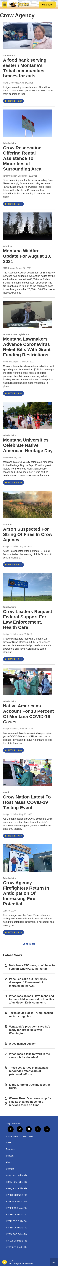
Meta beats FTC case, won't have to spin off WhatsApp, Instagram (32, 967)
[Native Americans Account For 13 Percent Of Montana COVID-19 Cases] (27, 681)
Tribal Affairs (9, 143)
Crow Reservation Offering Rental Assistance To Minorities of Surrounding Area (22, 158)
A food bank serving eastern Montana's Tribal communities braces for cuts (24, 67)
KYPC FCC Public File (16, 1201)
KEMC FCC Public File (16, 1175)
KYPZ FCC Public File (16, 1247)
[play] (4, 1262)
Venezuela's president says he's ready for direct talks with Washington (29, 1030)
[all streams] (54, 1262)
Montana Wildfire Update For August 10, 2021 (27, 256)
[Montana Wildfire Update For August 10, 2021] (27, 226)
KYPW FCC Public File (16, 1234)
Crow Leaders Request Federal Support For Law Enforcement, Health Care (27, 619)
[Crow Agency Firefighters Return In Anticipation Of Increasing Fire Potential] (27, 858)
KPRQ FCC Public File (16, 1188)
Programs (10, 1149)
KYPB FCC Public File (16, 1195)
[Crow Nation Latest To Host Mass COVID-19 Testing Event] (27, 772)
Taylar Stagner (10, 176)
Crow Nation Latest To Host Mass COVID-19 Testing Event (27, 802)
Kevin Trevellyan (11, 361)
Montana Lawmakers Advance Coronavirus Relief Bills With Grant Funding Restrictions (27, 346)
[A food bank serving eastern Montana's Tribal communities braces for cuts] (27, 35)
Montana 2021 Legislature (16, 334)
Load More (29, 944)
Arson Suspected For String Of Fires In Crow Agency (27, 534)
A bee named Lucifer (22, 1043)
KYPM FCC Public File (16, 1221)
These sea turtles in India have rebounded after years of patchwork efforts (28, 1071)
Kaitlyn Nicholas (10, 546)
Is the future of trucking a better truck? (29, 1086)
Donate (48, 4)
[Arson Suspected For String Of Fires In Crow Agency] (27, 504)
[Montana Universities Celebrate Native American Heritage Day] (27, 415)
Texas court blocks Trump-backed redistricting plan (31, 1014)
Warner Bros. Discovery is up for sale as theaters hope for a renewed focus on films (30, 1102)
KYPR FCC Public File (16, 1228)
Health (6, 792)
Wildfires (7, 246)
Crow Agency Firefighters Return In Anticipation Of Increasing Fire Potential (26, 893)
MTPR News (9, 268)
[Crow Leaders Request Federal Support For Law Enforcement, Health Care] (27, 587)
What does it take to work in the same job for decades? (29, 1055)
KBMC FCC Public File (16, 1182)
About (9, 1162)
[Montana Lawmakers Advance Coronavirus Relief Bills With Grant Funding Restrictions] (27, 314)
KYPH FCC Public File (16, 1215)
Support (9, 1156)
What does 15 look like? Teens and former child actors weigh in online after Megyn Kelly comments (31, 999)
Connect (10, 1169)
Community (9, 55)
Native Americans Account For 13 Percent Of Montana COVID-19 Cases (28, 713)
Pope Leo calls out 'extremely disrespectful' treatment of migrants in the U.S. (28, 982)
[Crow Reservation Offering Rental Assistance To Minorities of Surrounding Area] (27, 123)
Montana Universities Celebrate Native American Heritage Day (28, 445)
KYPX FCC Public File (16, 1241)
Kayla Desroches (11, 83)
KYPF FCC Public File (16, 1208)
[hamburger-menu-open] (4, 5)
